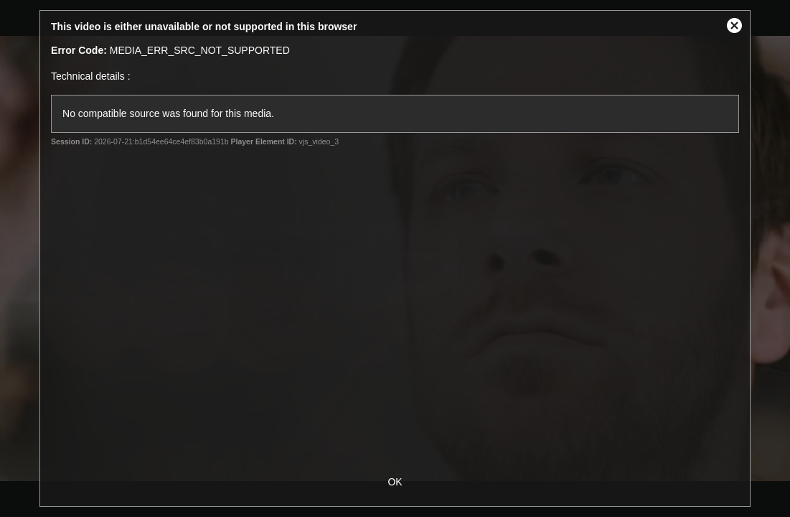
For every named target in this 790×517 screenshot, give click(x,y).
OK (394, 482)
